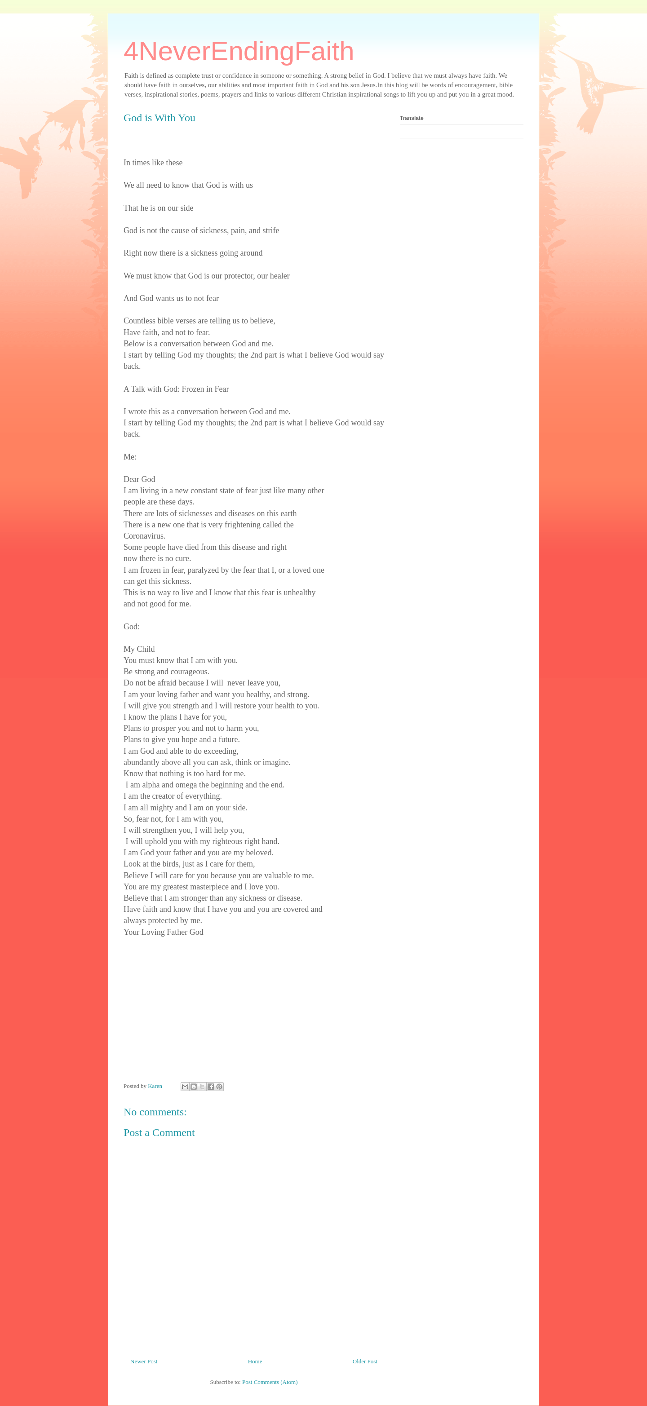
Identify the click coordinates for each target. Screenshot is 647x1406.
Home (255, 1361)
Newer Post (143, 1361)
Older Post (365, 1361)
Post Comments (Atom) (270, 1382)
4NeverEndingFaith (239, 51)
